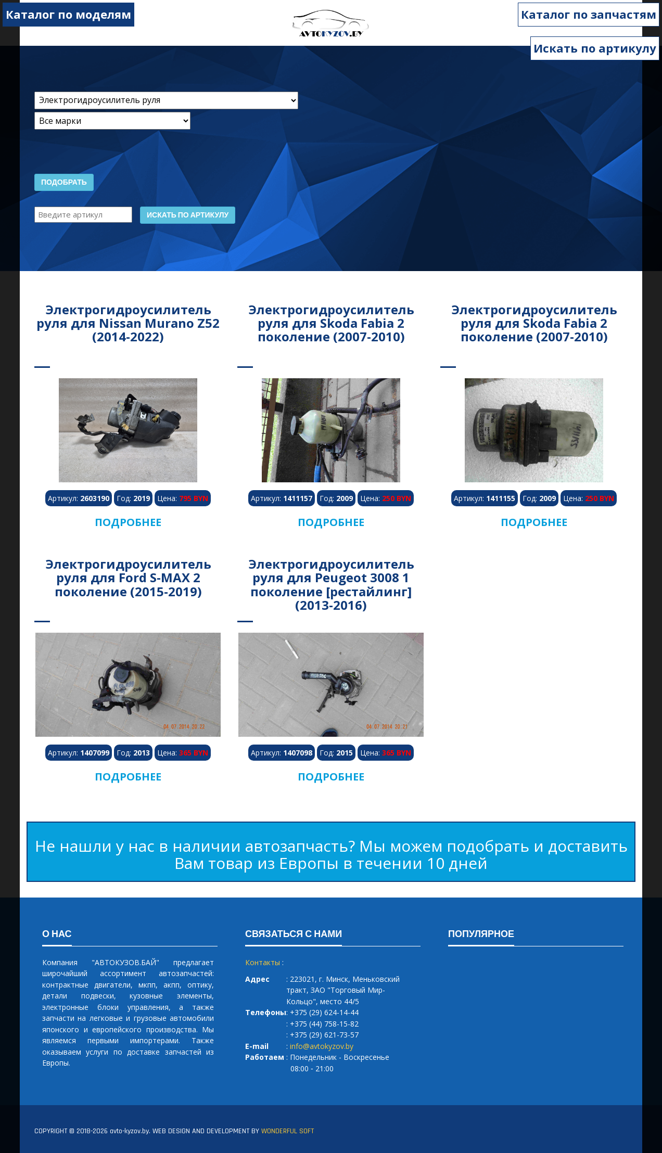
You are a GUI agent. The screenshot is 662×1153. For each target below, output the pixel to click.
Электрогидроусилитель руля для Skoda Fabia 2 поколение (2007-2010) (331, 323)
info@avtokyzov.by (321, 1046)
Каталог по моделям (68, 14)
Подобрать (64, 182)
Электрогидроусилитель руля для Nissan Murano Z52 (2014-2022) (128, 323)
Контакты (262, 962)
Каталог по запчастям (588, 14)
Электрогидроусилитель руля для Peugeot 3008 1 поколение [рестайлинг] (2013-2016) (331, 584)
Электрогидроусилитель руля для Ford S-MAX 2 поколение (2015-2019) (128, 577)
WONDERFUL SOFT (287, 1131)
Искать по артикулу (594, 48)
